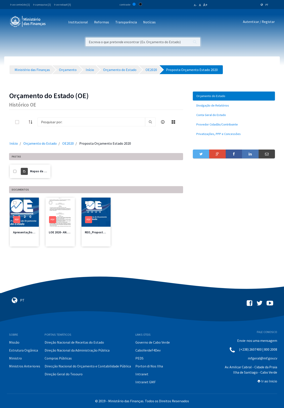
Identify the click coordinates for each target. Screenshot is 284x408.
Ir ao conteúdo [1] (20, 4)
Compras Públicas (58, 358)
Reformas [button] (101, 22)
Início (13, 143)
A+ (205, 4)
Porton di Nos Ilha (149, 366)
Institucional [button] (78, 22)
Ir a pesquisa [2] (42, 4)
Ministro (15, 358)
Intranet (141, 374)
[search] (150, 122)
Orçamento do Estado (40, 143)
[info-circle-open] (162, 121)
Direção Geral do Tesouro (64, 374)
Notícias (149, 22)
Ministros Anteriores (24, 366)
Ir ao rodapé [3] (62, 4)
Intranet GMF (145, 382)
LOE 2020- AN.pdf (60, 232)
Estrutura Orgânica (23, 350)
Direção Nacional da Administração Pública (77, 350)
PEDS (139, 358)
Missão (14, 342)
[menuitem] (234, 96)
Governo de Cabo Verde (152, 342)
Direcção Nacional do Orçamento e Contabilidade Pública (88, 366)
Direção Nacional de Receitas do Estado (74, 342)
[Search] (91, 122)
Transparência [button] (126, 22)
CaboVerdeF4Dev (148, 350)
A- (195, 5)
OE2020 (68, 143)
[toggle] (24, 122)
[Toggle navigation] (53, 22)
